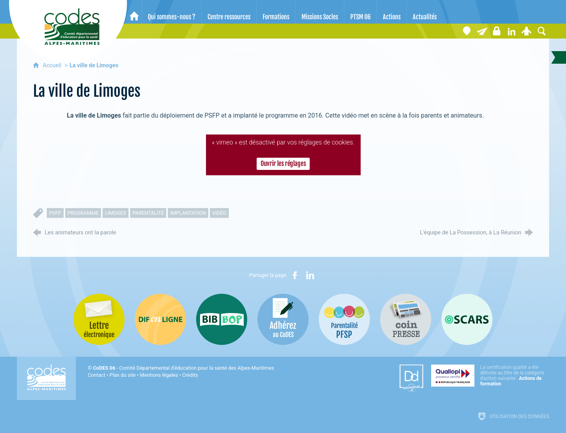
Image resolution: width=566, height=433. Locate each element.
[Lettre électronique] (481, 31)
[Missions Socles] (320, 12)
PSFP (55, 213)
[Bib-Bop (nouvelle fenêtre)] (221, 319)
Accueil (53, 65)
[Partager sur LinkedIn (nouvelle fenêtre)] (310, 275)
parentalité (148, 213)
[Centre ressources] (229, 12)
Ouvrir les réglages (283, 164)
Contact (96, 375)
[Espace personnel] (526, 31)
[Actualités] (425, 12)
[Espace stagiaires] (496, 31)
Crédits (190, 375)
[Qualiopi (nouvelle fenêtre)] (490, 376)
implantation (188, 213)
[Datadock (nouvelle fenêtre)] (411, 378)
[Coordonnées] (466, 31)
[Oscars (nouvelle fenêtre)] (466, 319)
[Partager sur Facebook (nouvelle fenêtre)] (294, 275)
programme (83, 213)
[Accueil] (134, 12)
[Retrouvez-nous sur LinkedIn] (511, 31)
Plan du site (123, 375)
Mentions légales (159, 375)
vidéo (219, 213)
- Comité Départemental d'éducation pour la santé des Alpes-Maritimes (183, 368)
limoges (115, 213)
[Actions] (391, 12)
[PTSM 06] (360, 12)
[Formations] (276, 12)
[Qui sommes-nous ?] (171, 12)
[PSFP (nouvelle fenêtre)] (344, 319)
